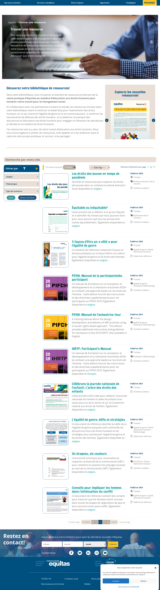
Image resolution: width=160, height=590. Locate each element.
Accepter (115, 581)
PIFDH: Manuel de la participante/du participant (97, 277)
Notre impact (77, 2)
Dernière (124, 522)
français (91, 373)
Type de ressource (14, 191)
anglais (98, 188)
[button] (155, 568)
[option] (130, 119)
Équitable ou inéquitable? (90, 207)
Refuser (143, 581)
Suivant (114, 522)
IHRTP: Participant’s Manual (91, 348)
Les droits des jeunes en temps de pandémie (95, 175)
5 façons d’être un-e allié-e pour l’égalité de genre (94, 243)
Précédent (86, 522)
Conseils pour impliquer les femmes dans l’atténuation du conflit (96, 489)
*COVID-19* (46, 579)
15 (154, 167)
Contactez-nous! (71, 579)
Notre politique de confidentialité (128, 587)
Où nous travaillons (45, 2)
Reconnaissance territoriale (52, 584)
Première (74, 522)
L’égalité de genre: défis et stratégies (98, 419)
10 (151, 167)
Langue (9, 176)
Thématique (11, 184)
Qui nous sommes (12, 2)
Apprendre (104, 2)
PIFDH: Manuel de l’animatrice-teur (96, 314)
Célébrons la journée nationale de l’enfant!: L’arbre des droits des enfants (95, 387)
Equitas (12, 22)
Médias (87, 584)
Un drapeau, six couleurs (89, 453)
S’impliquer (131, 2)
